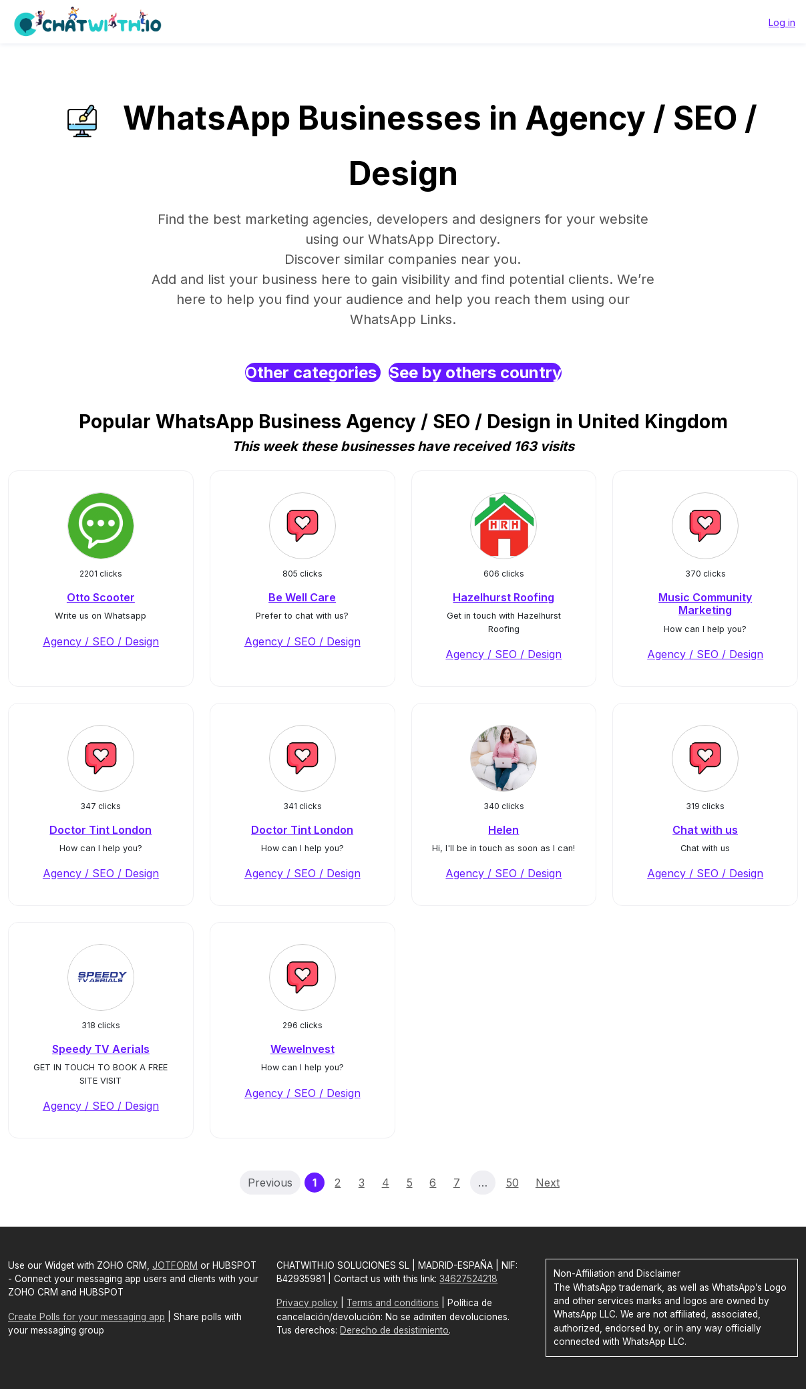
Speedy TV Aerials (101, 1049)
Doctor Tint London (100, 829)
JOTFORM (175, 1265)
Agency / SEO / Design (101, 641)
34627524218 (468, 1278)
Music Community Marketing (705, 604)
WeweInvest (302, 1049)
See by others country (475, 372)
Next (548, 1182)
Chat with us (705, 829)
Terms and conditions (393, 1302)
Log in (782, 22)
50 (512, 1182)
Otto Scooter (101, 597)
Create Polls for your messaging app (86, 1316)
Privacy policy (307, 1302)
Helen (503, 829)
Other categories (313, 372)
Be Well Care (302, 597)
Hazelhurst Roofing (503, 597)
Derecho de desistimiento (394, 1330)
